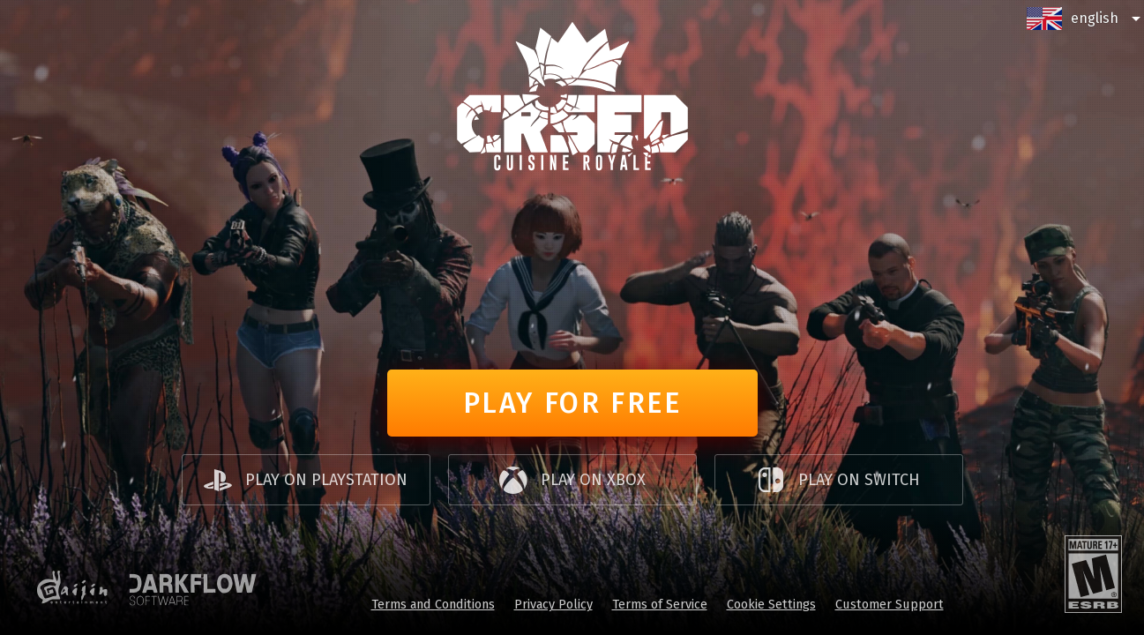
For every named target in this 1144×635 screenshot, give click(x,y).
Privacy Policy (553, 604)
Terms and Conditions (433, 604)
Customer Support (889, 604)
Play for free (572, 403)
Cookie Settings (771, 604)
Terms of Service (659, 604)
